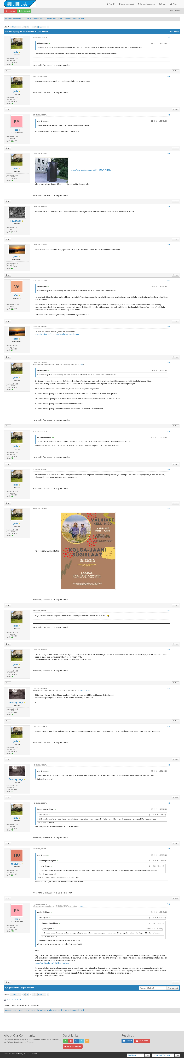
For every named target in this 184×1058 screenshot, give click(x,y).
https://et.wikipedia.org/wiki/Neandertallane (52, 963)
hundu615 (16, 864)
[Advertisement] (92, 1025)
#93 (169, 611)
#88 (169, 327)
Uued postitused (126, 4)
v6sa (16, 295)
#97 (169, 765)
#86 (169, 244)
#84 (169, 154)
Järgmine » (41, 27)
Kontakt (127, 1041)
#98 (169, 803)
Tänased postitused (146, 4)
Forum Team (142, 1041)
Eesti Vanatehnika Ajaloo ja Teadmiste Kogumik (43, 19)
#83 (169, 115)
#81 (169, 37)
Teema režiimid (174, 32)
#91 (169, 470)
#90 (169, 431)
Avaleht (111, 4)
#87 (169, 280)
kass (16, 130)
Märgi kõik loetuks (72, 1046)
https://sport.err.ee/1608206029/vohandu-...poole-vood (57, 334)
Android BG (33, 1054)
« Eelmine (14, 27)
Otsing (162, 4)
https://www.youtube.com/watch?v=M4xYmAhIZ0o (91, 170)
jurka (15, 52)
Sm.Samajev (15, 221)
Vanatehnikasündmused (74, 19)
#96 (169, 726)
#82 (169, 76)
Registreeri (24, 11)
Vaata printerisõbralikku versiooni (18, 1000)
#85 (169, 206)
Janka (15, 256)
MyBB (13, 1054)
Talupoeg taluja (16, 702)
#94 (169, 649)
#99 (169, 849)
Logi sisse (10, 11)
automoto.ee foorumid (13, 19)
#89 (169, 362)
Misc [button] (174, 4)
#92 (169, 508)
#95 (169, 688)
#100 (168, 904)
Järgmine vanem (13, 987)
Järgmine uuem (27, 987)
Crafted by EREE (21, 1054)
